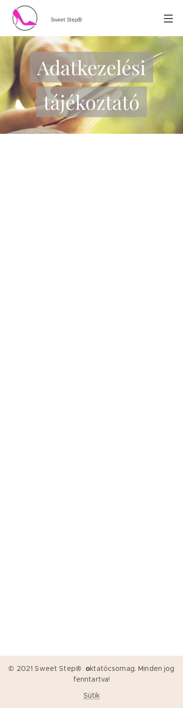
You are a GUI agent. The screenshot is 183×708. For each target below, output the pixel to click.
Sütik (91, 695)
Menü (168, 18)
